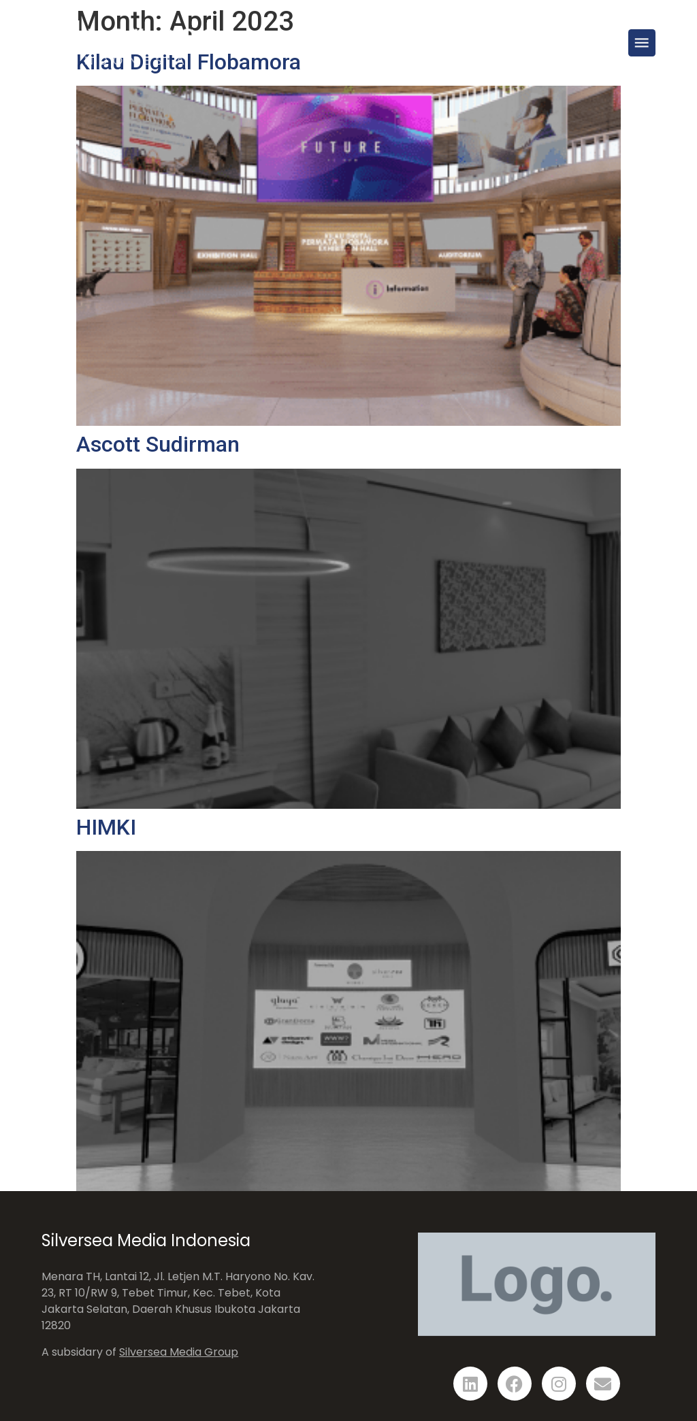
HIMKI (106, 827)
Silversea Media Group (178, 1352)
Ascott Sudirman (158, 444)
